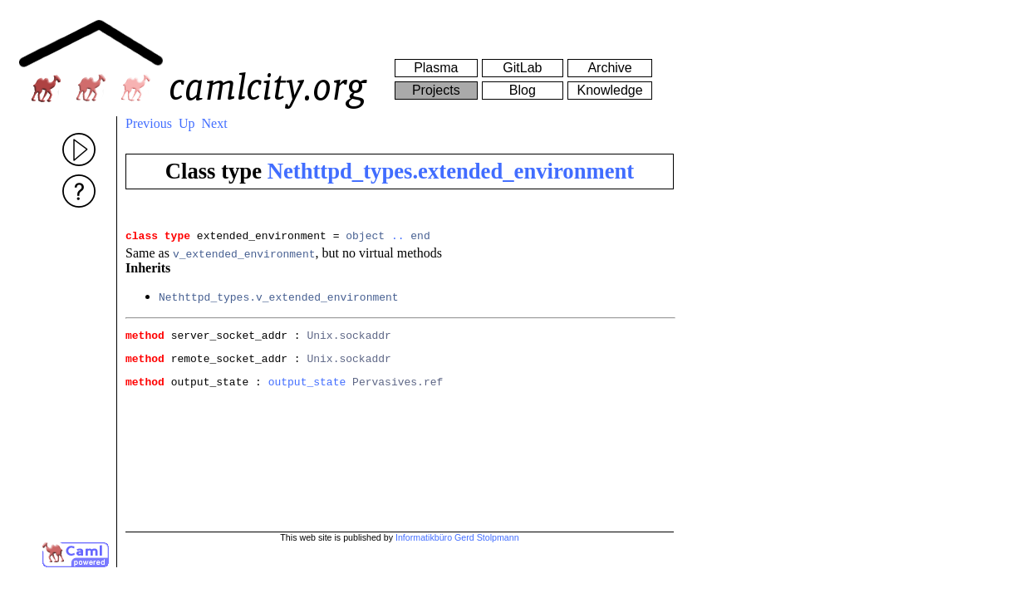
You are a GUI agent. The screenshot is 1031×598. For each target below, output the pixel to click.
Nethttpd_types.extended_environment (451, 171)
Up (187, 123)
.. (398, 237)
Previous (148, 123)
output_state (307, 391)
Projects (436, 90)
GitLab (522, 68)
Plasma (436, 68)
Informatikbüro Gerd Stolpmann (457, 537)
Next (215, 123)
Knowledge (609, 90)
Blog (522, 90)
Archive (609, 68)
